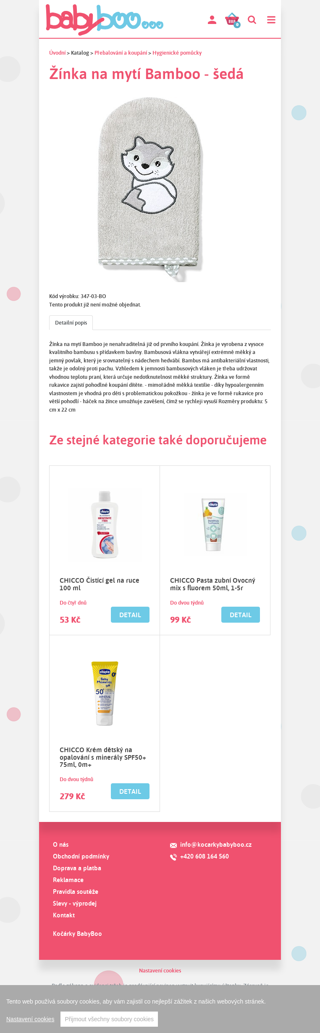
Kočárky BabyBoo (77, 934)
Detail (130, 614)
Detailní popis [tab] (71, 322)
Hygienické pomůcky (177, 52)
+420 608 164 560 (204, 856)
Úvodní (57, 52)
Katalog (80, 52)
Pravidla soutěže (75, 892)
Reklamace (68, 880)
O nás (60, 844)
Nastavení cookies (160, 970)
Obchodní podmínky (81, 856)
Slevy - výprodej (75, 903)
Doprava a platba (77, 868)
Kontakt (64, 915)
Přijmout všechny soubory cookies (109, 1019)
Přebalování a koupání (120, 52)
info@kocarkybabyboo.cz (216, 844)
